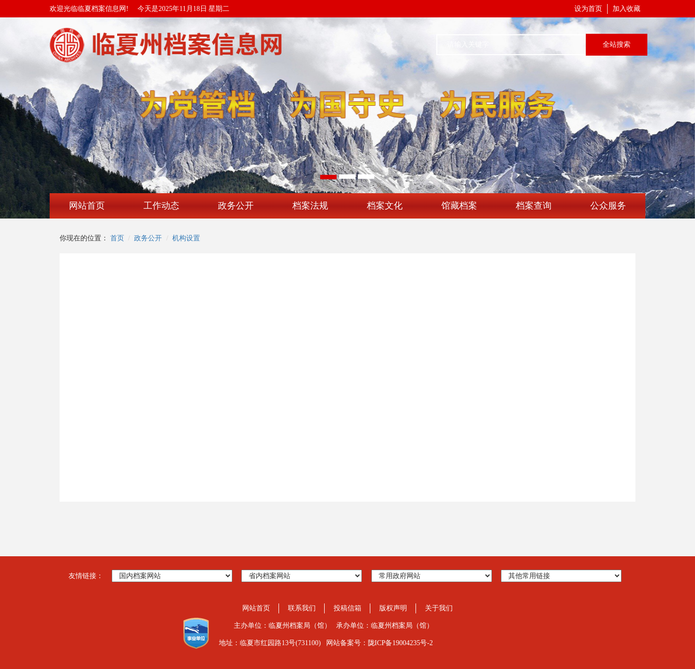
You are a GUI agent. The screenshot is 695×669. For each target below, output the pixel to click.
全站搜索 (616, 44)
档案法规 (310, 206)
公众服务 (608, 206)
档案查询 (534, 206)
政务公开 (236, 206)
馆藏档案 (459, 206)
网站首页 (87, 206)
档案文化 (385, 206)
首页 (117, 238)
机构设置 (186, 238)
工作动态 (161, 206)
